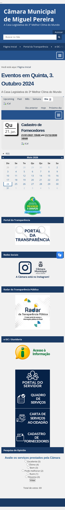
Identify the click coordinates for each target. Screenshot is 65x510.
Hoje (43, 107)
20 (32, 179)
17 (8, 179)
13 (32, 175)
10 (8, 175)
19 (24, 179)
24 (8, 183)
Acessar (59, 32)
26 (24, 183)
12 (24, 175)
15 (49, 175)
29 (32, 167)
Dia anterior (31, 107)
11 (16, 175)
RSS (8, 153)
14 (41, 175)
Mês (27, 99)
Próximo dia (55, 107)
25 (16, 183)
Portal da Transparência (35, 46)
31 (8, 188)
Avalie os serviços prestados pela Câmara (32, 457)
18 (16, 179)
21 (41, 179)
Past (19, 99)
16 (57, 175)
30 (41, 167)
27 (16, 167)
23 (57, 179)
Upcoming (8, 99)
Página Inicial (10, 46)
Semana (37, 99)
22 (49, 179)
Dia (46, 99)
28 (24, 167)
